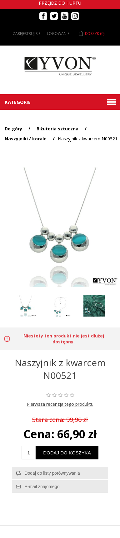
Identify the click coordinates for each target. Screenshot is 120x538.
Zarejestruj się (27, 33)
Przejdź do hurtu (60, 3)
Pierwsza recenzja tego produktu (60, 404)
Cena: (38, 434)
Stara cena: (48, 419)
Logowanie (58, 33)
